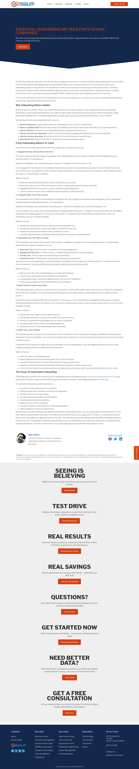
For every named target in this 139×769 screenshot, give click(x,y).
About (86, 4)
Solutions (68, 4)
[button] (110, 439)
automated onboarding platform (100, 377)
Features (58, 4)
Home (49, 4)
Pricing (78, 4)
